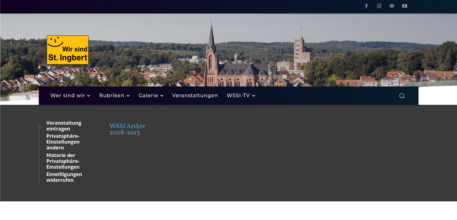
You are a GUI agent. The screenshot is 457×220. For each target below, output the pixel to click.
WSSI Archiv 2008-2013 (127, 129)
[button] (402, 95)
